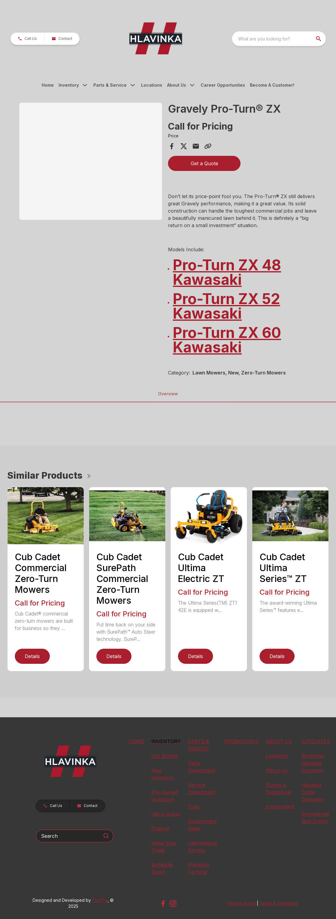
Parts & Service (110, 85)
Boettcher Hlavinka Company (313, 763)
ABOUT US (279, 741)
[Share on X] (183, 146)
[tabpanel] (90, 162)
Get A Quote (165, 814)
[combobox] (279, 38)
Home (48, 85)
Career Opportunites (223, 85)
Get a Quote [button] (204, 163)
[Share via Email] (195, 146)
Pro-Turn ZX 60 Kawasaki (227, 340)
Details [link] (32, 656)
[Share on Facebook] (171, 146)
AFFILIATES (316, 741)
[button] (27, 38)
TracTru (100, 900)
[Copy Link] (208, 146)
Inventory (69, 85)
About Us (176, 85)
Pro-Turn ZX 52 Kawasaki (226, 306)
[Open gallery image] (90, 161)
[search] (319, 39)
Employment (280, 807)
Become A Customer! (272, 85)
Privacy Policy (242, 903)
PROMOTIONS (241, 741)
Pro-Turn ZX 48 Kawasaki (227, 272)
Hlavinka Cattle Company (313, 792)
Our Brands (164, 756)
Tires (193, 807)
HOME (136, 741)
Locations (151, 85)
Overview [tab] (168, 393)
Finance (160, 828)
